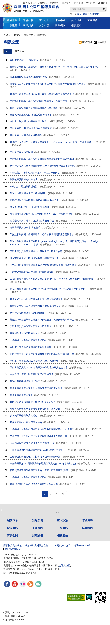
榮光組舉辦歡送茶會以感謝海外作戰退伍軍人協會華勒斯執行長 (42, 319)
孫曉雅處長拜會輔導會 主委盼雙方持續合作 (32, 443)
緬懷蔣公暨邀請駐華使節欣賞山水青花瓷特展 (33, 402)
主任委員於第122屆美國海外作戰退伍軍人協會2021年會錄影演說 (43, 463)
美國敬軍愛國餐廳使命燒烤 (23, 179)
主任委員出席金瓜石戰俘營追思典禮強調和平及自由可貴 (38, 436)
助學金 (85, 14)
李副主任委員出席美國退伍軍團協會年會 (30, 347)
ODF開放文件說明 (61, 545)
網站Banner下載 (82, 545)
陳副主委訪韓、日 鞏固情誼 (24, 60)
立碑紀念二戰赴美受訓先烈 (23, 186)
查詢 (104, 9)
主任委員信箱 (40, 3)
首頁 (5, 35)
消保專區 (66, 3)
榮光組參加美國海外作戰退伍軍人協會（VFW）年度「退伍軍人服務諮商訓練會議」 (52, 279)
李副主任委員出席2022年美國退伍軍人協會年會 (34, 361)
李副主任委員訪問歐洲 (21, 152)
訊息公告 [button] (28, 20)
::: (4, 19)
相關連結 (62, 535)
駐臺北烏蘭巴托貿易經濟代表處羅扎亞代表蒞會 (34, 484)
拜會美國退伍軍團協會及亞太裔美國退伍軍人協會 (35, 409)
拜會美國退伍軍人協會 (21, 395)
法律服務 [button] (28, 25)
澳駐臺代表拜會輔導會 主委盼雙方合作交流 (32, 220)
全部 (7, 51)
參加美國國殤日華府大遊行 (23, 415)
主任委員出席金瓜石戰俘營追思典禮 (28, 340)
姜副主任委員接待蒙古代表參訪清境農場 (30, 326)
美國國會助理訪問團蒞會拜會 (25, 333)
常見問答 (54, 3)
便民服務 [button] (76, 20)
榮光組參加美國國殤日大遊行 (25, 381)
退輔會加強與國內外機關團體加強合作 (29, 121)
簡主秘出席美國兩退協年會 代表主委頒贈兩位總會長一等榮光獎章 (43, 265)
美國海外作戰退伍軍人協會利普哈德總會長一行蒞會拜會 (38, 101)
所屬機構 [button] (60, 25)
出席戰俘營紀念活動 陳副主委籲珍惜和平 (31, 114)
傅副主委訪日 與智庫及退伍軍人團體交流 (31, 128)
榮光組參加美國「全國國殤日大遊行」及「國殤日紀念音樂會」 (42, 234)
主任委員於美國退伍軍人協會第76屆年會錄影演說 (35, 456)
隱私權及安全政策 (12, 545)
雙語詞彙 (90, 3)
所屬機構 (37, 535)
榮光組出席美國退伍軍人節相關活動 (28, 193)
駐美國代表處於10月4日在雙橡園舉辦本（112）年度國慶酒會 (41, 214)
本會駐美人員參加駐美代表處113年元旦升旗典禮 (35, 172)
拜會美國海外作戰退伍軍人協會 (26, 422)
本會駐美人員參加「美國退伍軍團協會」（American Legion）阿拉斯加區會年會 (50, 142)
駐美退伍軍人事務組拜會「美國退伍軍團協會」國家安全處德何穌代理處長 (48, 84)
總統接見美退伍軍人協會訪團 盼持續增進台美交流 (35, 306)
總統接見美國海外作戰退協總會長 (27, 313)
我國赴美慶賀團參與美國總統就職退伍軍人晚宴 (34, 108)
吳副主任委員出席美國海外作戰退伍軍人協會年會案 (36, 251)
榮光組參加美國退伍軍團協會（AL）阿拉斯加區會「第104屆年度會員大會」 (49, 289)
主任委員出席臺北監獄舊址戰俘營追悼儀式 (31, 374)
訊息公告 (37, 520)
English (101, 3)
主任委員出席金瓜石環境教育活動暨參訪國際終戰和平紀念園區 (42, 429)
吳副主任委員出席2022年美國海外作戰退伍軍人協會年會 (39, 367)
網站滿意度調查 (13, 549)
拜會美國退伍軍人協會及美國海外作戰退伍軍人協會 (36, 388)
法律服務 (87, 527)
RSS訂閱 (87, 42)
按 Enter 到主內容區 (12, 2)
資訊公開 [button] (44, 25)
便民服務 (12, 527)
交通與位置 (64, 565)
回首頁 (26, 3)
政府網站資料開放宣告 (36, 545)
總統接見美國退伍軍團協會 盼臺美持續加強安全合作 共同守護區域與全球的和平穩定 (54, 67)
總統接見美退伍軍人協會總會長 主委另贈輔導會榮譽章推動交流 (42, 166)
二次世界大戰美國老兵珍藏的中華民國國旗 (31, 272)
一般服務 (15, 35)
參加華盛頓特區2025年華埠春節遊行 (28, 77)
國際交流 (41, 35)
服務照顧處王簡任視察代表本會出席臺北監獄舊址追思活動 (39, 470)
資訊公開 (12, 535)
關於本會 (12, 520)
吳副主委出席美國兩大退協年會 (26, 135)
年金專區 (60, 20)
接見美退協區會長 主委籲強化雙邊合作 (29, 207)
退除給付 (94, 14)
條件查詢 (102, 42)
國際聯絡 (28, 35)
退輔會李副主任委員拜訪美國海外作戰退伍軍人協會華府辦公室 (42, 354)
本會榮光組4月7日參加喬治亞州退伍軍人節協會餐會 (36, 299)
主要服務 (37, 527)
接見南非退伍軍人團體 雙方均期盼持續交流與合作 (35, 258)
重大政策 (44, 20)
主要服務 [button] (92, 20)
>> (63, 494)
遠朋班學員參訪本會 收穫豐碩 (25, 227)
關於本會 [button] (12, 20)
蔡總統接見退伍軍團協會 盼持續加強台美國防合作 (35, 200)
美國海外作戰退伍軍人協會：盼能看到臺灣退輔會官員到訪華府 (42, 159)
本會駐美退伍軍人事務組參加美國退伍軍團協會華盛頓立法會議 (42, 94)
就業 (79, 14)
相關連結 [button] (76, 25)
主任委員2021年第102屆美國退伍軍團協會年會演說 (36, 450)
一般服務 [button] (12, 25)
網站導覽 (78, 3)
